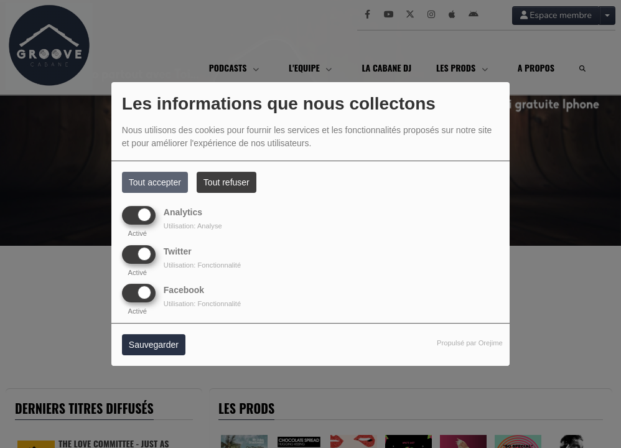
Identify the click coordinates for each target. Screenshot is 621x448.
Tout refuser (226, 182)
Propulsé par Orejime (470, 343)
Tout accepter (155, 182)
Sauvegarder (154, 345)
